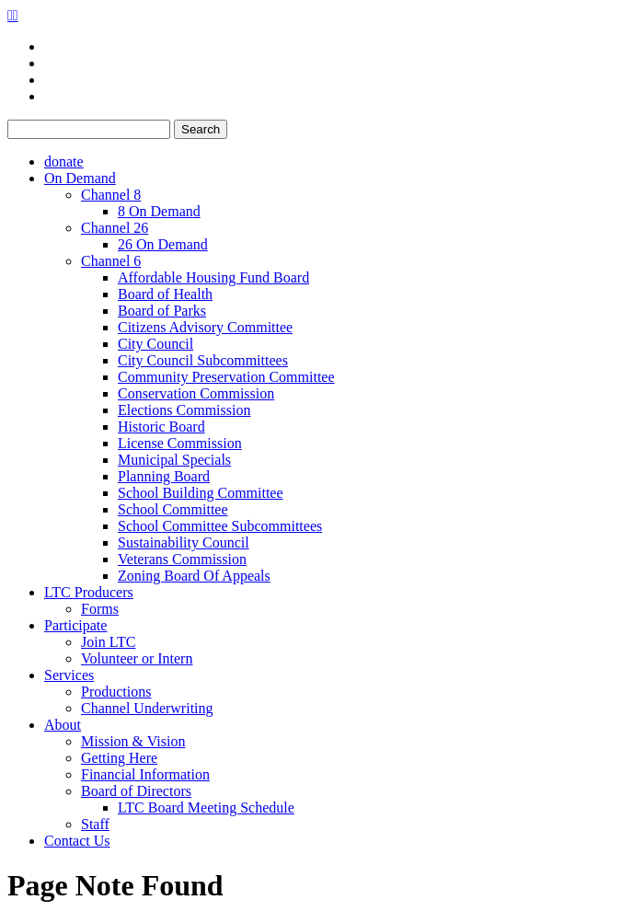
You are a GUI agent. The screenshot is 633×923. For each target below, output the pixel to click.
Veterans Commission (182, 559)
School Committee (173, 509)
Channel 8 (111, 194)
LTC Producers (88, 592)
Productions (116, 691)
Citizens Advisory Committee (205, 327)
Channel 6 (111, 261)
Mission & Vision (133, 741)
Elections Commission (184, 410)
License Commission (180, 443)
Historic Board (161, 426)
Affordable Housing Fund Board (213, 277)
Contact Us (77, 840)
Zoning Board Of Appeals (194, 575)
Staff (95, 824)
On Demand (80, 178)
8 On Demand (159, 211)
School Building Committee (200, 493)
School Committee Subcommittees (220, 526)
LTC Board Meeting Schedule (206, 807)
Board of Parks (162, 310)
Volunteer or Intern (136, 658)
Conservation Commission (196, 393)
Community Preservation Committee (226, 377)
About (62, 725)
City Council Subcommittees (203, 360)
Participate (75, 625)
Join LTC (108, 642)
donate (64, 161)
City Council (155, 344)
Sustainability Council (183, 542)
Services (69, 675)
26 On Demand (163, 244)
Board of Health (165, 294)
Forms (100, 609)
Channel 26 (114, 228)
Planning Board (164, 476)
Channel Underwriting (147, 708)
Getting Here (119, 758)
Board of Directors (136, 791)
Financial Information (145, 774)
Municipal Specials (174, 459)
